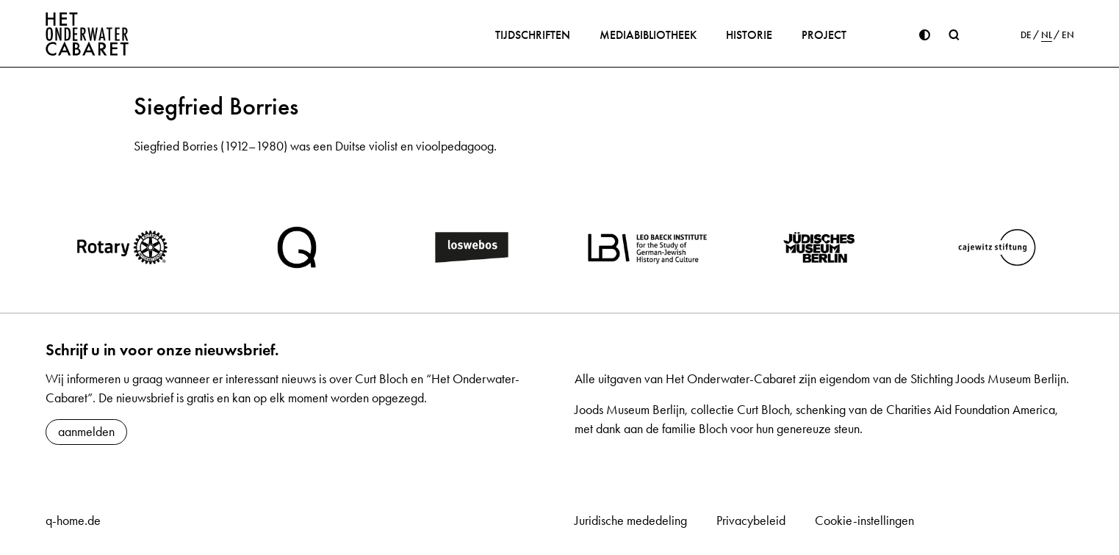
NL (1046, 35)
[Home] (87, 34)
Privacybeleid (750, 520)
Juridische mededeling (631, 520)
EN (1068, 35)
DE (1026, 35)
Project (824, 35)
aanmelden (86, 432)
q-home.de (73, 520)
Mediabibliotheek (648, 35)
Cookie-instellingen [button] (864, 520)
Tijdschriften (532, 35)
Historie (749, 35)
